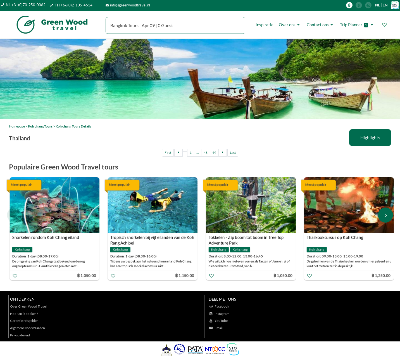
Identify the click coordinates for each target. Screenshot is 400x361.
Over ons (290, 24)
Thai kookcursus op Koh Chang (334, 237)
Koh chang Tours (40, 126)
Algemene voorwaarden (27, 328)
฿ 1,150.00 (184, 275)
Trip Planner (357, 24)
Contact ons (321, 24)
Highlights (370, 137)
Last (233, 152)
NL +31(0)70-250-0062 (26, 5)
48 (206, 152)
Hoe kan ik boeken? (24, 314)
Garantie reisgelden (24, 320)
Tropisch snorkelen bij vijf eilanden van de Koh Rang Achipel (152, 238)
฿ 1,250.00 (381, 275)
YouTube (221, 320)
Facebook (222, 306)
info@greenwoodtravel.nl (130, 5)
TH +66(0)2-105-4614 (73, 5)
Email (219, 328)
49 (214, 152)
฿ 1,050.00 (86, 275)
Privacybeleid (20, 335)
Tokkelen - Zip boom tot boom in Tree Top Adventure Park (246, 238)
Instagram (222, 314)
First (168, 152)
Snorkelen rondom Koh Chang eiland (45, 237)
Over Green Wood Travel (28, 306)
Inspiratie (264, 24)
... (197, 152)
